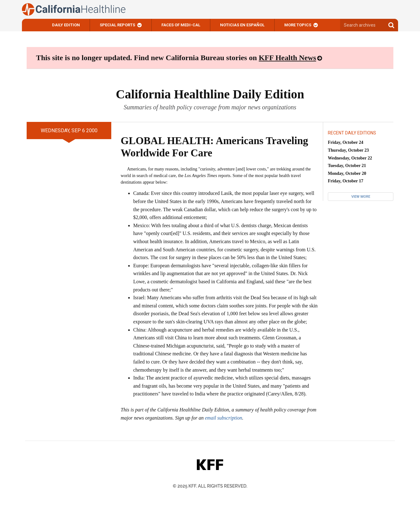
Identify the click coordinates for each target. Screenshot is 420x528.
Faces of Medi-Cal (180, 25)
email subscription (223, 418)
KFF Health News (287, 58)
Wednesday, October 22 (350, 158)
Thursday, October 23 (348, 150)
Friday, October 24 (345, 142)
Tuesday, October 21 (347, 165)
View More (360, 197)
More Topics (297, 25)
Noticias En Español (242, 25)
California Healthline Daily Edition (210, 94)
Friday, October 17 (345, 181)
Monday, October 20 (347, 173)
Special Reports (117, 25)
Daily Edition (66, 25)
